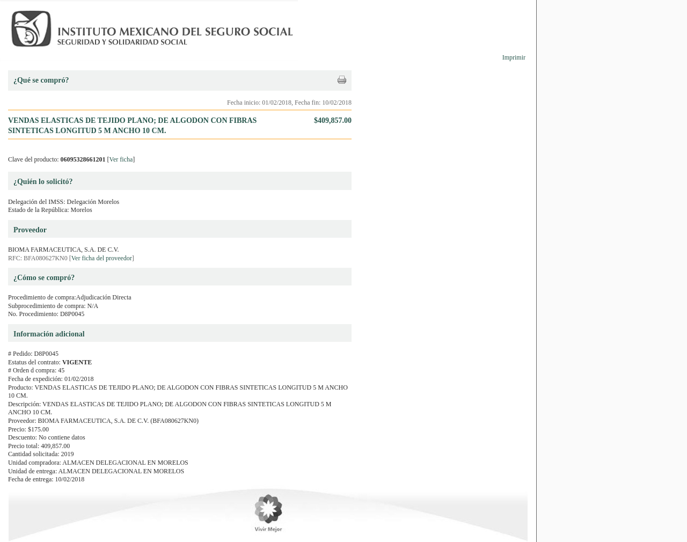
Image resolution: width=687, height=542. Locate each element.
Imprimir (513, 57)
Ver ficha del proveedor (101, 258)
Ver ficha (121, 159)
